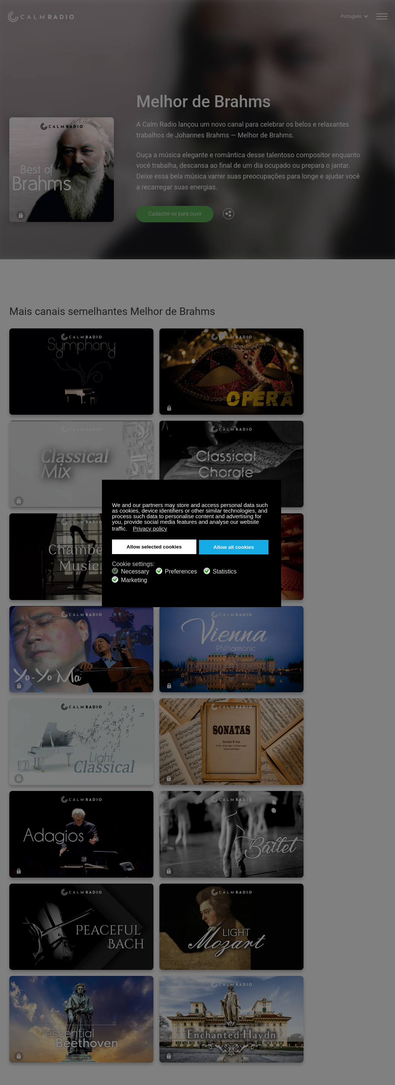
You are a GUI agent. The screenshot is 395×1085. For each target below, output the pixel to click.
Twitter (358, 961)
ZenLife (103, 975)
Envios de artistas (115, 987)
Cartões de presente (30, 975)
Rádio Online (22, 987)
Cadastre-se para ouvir (177, 213)
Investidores (196, 999)
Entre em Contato (202, 962)
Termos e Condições (31, 999)
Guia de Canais (199, 987)
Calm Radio (45, 15)
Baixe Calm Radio (202, 975)
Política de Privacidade (120, 999)
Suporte (16, 962)
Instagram (383, 961)
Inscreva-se (107, 962)
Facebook (333, 961)
